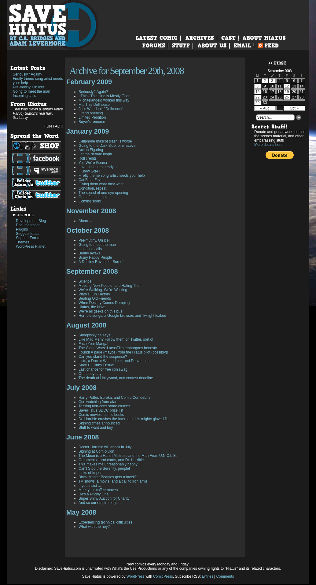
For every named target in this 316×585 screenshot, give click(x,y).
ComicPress (163, 576)
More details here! (269, 145)
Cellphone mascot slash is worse (105, 141)
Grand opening (91, 113)
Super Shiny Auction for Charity (104, 498)
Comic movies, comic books (101, 415)
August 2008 (86, 325)
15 (257, 92)
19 (287, 92)
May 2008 (81, 512)
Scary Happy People (95, 257)
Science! (86, 281)
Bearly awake (90, 253)
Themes (22, 242)
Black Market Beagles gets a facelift (108, 477)
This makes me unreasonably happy (108, 464)
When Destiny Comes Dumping (104, 303)
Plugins (22, 229)
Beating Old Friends (95, 298)
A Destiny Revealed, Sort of (101, 262)
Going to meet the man (31, 91)
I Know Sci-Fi (89, 171)
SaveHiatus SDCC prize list (101, 410)
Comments (225, 576)
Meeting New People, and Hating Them (110, 285)
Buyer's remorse (92, 122)
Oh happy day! (90, 374)
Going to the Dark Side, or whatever (108, 145)
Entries (207, 576)
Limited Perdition (92, 117)
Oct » (294, 108)
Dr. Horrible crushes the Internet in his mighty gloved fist (124, 419)
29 (257, 103)
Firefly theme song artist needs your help (38, 80)
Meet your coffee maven (98, 490)
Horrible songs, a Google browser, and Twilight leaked (122, 315)
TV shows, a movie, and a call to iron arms (113, 481)
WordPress (136, 576)
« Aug (265, 108)
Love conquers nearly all (98, 167)
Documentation (28, 225)
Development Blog (31, 221)
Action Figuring (91, 150)
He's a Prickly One (93, 494)
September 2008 (92, 271)
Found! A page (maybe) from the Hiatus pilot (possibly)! (123, 352)
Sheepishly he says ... (96, 335)
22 (257, 97)
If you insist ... (90, 485)
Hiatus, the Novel (92, 307)
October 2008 (87, 230)
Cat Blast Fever (91, 180)
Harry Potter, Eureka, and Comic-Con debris (114, 397)
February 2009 (89, 82)
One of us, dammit (93, 197)
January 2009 (87, 131)
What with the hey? (94, 526)
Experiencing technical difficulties (105, 522)
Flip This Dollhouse (94, 104)
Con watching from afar (97, 402)
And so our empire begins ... (101, 503)
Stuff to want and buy (96, 427)
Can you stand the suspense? (103, 356)
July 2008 (81, 387)
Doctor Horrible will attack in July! (106, 447)
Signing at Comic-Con (96, 451)
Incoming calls (24, 96)
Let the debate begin (95, 154)
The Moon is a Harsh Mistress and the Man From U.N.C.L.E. (128, 456)
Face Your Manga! (93, 344)
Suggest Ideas (27, 233)
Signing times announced (99, 423)
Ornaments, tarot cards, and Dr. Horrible (111, 460)
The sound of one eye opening (103, 193)
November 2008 (91, 211)
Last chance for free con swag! (103, 369)
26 (287, 97)
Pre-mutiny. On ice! (28, 87)
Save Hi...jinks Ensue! (96, 365)
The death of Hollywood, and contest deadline (116, 378)
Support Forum (28, 238)
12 (287, 86)
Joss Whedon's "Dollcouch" (101, 109)
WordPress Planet (31, 246)
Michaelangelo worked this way (104, 100)
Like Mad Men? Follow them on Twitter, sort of (116, 339)
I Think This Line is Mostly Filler (104, 96)
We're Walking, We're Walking (103, 290)
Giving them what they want (101, 184)
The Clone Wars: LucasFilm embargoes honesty (118, 348)
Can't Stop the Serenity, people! (104, 468)
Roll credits (88, 158)
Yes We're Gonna (93, 163)
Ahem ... (85, 221)
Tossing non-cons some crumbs (104, 406)
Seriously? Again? (27, 74)
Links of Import (91, 473)
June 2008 (82, 437)
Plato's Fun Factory (94, 294)
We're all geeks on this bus (100, 311)
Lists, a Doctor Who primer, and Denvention (114, 361)
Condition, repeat (92, 188)
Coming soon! (90, 201)
